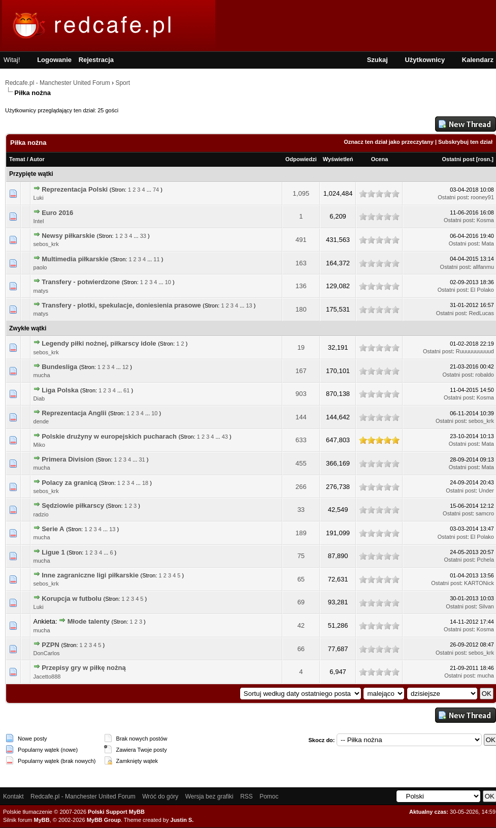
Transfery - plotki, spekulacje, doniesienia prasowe (121, 305)
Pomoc (268, 796)
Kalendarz (477, 60)
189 (301, 533)
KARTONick (479, 583)
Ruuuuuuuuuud (475, 351)
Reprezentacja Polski (75, 189)
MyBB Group (104, 820)
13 (249, 305)
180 (301, 309)
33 (143, 236)
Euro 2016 (57, 213)
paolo (40, 267)
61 (126, 390)
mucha (42, 375)
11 (156, 259)
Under (486, 490)
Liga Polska (60, 390)
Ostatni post (458, 159)
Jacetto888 (47, 676)
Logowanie (54, 60)
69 (301, 602)
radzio (41, 514)
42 (301, 625)
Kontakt (13, 796)
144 (301, 417)
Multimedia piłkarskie (75, 259)
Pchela (485, 560)
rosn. (484, 159)
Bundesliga (59, 367)
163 (301, 263)
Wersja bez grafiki (209, 796)
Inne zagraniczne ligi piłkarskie (90, 575)
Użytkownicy (425, 60)
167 (301, 371)
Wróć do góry (160, 796)
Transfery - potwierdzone (81, 282)
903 (301, 393)
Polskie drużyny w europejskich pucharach (109, 436)
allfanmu (483, 267)
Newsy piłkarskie (68, 235)
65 (301, 579)
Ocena (379, 159)
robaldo (484, 375)
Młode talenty (89, 621)
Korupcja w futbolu (72, 598)
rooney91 (482, 197)
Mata (488, 243)
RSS (246, 796)
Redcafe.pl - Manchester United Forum (57, 82)
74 (156, 190)
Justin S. (182, 820)
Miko (39, 445)
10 (168, 282)
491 (301, 239)
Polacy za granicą (69, 482)
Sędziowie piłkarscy (73, 505)
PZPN (50, 645)
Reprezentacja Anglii (74, 413)
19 (301, 347)
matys (41, 291)
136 (301, 286)
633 (301, 440)
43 (225, 437)
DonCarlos (47, 653)
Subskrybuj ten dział (465, 142)
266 (301, 486)
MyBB (42, 820)
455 (301, 463)
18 (145, 483)
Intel (39, 221)
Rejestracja (96, 60)
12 (125, 367)
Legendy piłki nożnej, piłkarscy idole (99, 343)
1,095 (301, 193)
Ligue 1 (53, 552)
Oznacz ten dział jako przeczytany (389, 142)
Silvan (486, 606)
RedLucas (481, 313)
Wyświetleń (338, 159)
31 (142, 459)
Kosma (485, 220)
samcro (485, 513)
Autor (36, 159)
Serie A (53, 529)
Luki (39, 198)
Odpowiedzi (301, 159)
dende (41, 421)
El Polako (482, 290)
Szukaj (377, 60)
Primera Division (68, 459)
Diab (39, 398)
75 (301, 556)
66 (301, 649)
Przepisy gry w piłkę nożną (83, 667)
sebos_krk (46, 244)
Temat (17, 159)
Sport (122, 82)
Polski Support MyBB (116, 812)
